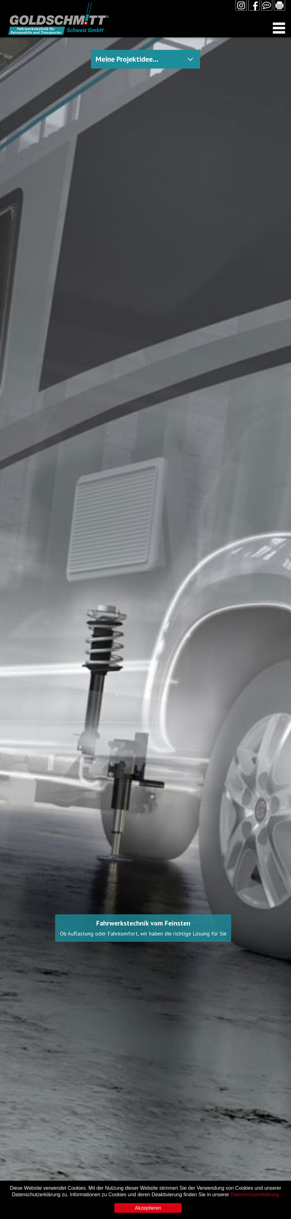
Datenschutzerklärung (255, 1194)
